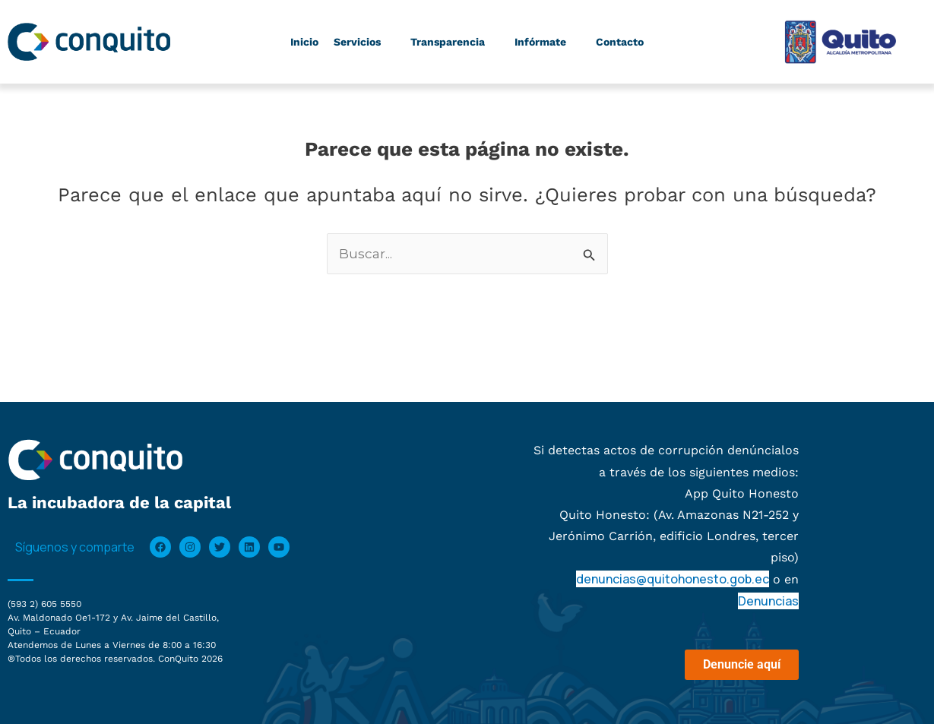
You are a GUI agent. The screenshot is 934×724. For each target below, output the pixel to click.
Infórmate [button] (545, 42)
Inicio (304, 42)
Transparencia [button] (452, 42)
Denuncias (768, 601)
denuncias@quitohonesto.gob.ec (672, 579)
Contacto (620, 42)
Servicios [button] (362, 42)
